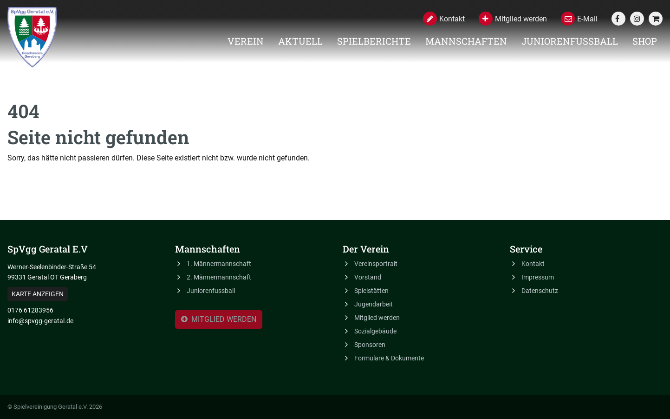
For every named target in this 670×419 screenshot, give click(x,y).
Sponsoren (369, 344)
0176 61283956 (30, 310)
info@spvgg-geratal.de (40, 321)
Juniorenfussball (569, 41)
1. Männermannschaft (219, 263)
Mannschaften (466, 41)
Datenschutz (539, 290)
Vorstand (367, 277)
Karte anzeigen (38, 294)
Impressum (537, 277)
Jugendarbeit (373, 304)
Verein (246, 41)
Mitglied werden (218, 320)
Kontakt (533, 263)
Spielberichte (374, 41)
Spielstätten (371, 290)
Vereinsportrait (375, 263)
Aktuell (300, 41)
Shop (644, 41)
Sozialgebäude (375, 331)
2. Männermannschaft (219, 277)
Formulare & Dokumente (389, 358)
